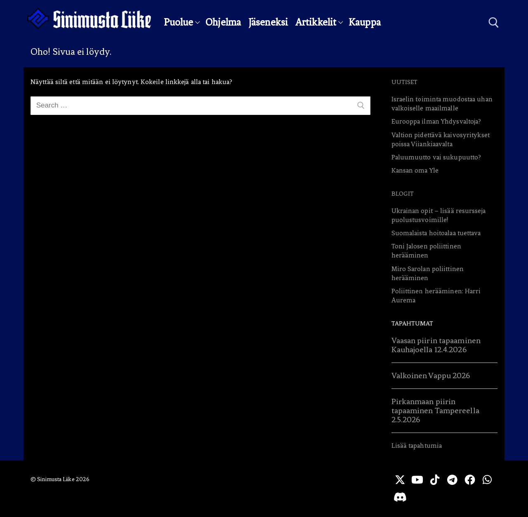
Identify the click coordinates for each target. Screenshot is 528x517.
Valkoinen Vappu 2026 (430, 375)
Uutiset (404, 82)
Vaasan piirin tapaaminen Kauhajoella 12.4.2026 (436, 345)
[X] (400, 480)
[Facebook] (471, 480)
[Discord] (418, 497)
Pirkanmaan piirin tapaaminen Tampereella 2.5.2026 (435, 410)
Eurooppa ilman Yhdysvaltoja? (436, 121)
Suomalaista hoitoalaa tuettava (436, 233)
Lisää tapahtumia (416, 445)
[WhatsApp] (400, 497)
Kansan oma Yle (414, 170)
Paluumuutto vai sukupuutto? (436, 157)
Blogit (402, 193)
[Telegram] (453, 480)
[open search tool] (493, 22)
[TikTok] (436, 480)
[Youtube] (418, 480)
